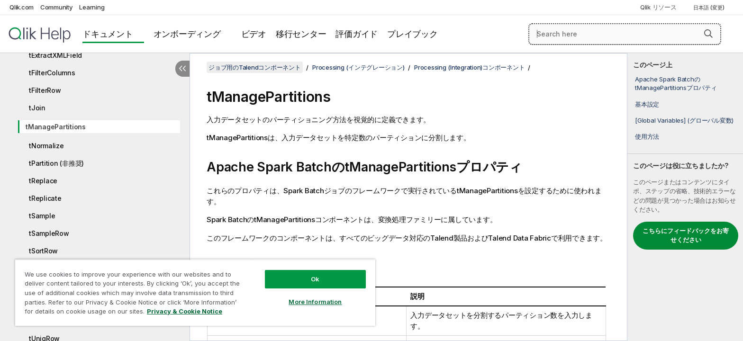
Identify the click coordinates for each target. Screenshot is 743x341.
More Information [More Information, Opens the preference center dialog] (315, 301)
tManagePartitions (56, 127)
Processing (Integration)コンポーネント (469, 67)
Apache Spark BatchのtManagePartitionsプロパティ (676, 83)
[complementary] (685, 197)
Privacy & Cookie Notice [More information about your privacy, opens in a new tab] (184, 311)
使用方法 (647, 136)
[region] (195, 292)
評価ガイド (356, 34)
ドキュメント (107, 34)
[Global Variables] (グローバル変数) (684, 120)
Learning (91, 7)
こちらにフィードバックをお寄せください (686, 235)
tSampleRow (49, 233)
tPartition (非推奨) (56, 163)
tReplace (43, 181)
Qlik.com (21, 7)
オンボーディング (187, 34)
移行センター (301, 34)
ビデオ (253, 34)
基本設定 (647, 104)
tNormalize (46, 146)
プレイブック (412, 34)
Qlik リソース (658, 7)
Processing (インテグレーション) (358, 67)
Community (56, 7)
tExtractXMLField (55, 55)
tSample (42, 216)
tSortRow (43, 251)
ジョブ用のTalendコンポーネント (254, 67)
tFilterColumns (52, 73)
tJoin (37, 108)
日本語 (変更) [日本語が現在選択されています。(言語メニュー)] (709, 7)
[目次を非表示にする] (182, 69)
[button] (708, 33)
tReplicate (45, 198)
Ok (315, 279)
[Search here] (624, 34)
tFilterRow (45, 90)
